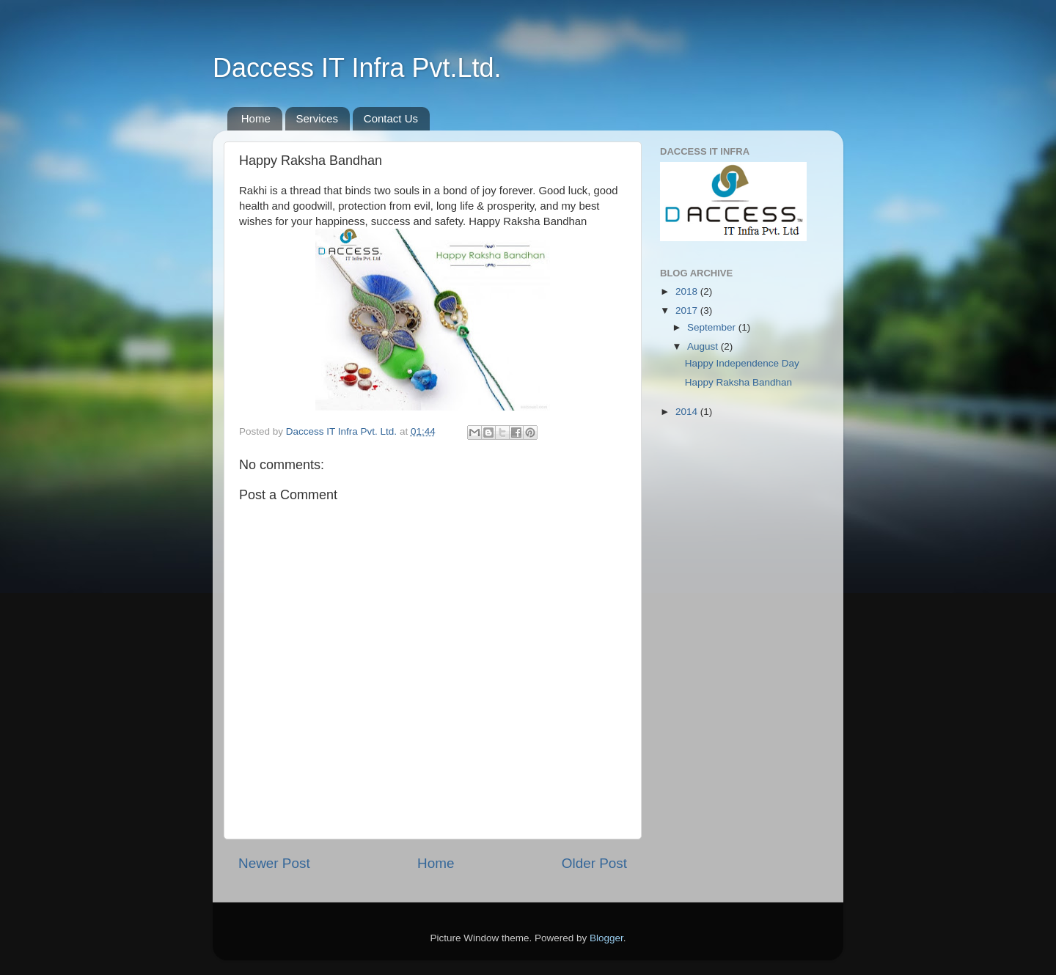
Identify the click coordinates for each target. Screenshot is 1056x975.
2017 (687, 310)
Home (256, 118)
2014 (687, 411)
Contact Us (391, 118)
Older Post (594, 863)
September (712, 327)
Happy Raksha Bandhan (738, 382)
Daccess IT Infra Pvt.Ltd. (357, 68)
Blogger (606, 937)
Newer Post (274, 863)
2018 (687, 291)
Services (317, 118)
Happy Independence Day (742, 363)
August (704, 346)
